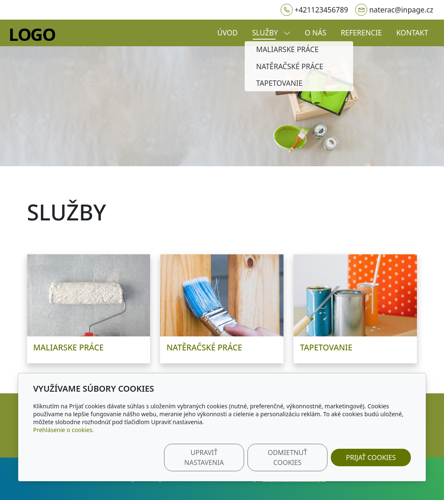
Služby (271, 33)
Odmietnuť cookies (287, 457)
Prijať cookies (371, 457)
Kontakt (412, 33)
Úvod (227, 33)
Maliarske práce (68, 347)
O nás (315, 33)
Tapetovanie (326, 347)
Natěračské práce (204, 347)
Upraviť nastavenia (204, 457)
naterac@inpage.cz (401, 10)
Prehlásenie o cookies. (63, 430)
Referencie (361, 33)
